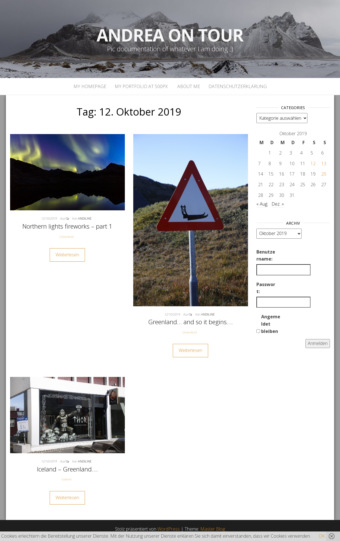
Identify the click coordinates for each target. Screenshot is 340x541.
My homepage (89, 86)
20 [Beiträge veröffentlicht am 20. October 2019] (323, 174)
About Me (188, 86)
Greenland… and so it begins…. (190, 321)
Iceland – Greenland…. (67, 469)
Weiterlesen (67, 255)
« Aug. (262, 204)
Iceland (66, 479)
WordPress (168, 529)
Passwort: (265, 288)
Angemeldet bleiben (270, 324)
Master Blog (212, 529)
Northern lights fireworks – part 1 (67, 226)
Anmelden (318, 343)
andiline (84, 218)
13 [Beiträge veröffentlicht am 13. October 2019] (323, 163)
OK (322, 536)
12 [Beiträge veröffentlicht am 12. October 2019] (313, 163)
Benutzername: (265, 255)
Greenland (66, 236)
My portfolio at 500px (141, 86)
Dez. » (278, 204)
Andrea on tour (170, 35)
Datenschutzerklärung (237, 86)
